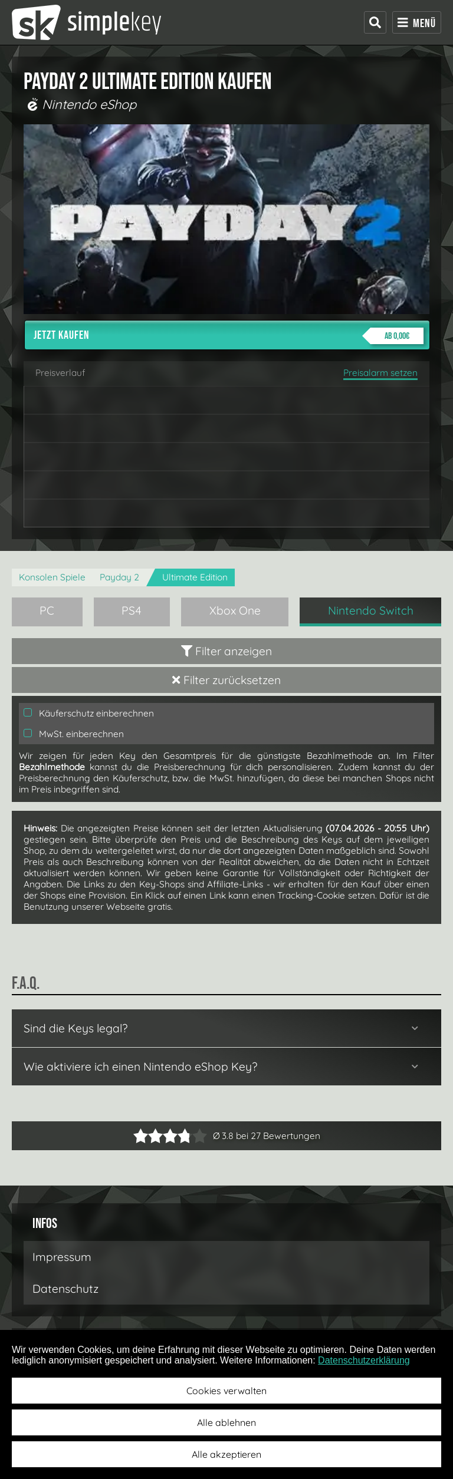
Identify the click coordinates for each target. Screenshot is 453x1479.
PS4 (132, 610)
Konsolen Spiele (52, 577)
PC (47, 610)
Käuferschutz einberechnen (89, 713)
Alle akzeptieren (226, 1454)
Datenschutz (65, 1289)
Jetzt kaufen (229, 336)
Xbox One (235, 610)
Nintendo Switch (370, 610)
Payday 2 (119, 577)
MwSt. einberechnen (74, 734)
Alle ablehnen (226, 1422)
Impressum (61, 1257)
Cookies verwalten (226, 1391)
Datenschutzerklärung (364, 1360)
